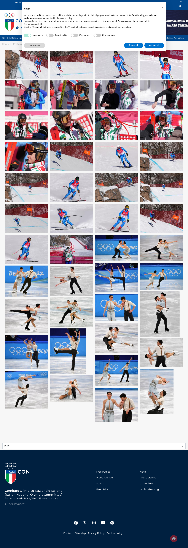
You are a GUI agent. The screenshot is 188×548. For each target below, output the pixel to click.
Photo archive (148, 477)
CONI (5, 38)
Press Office (103, 471)
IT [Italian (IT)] (181, 2)
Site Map (80, 533)
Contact (68, 533)
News (143, 471)
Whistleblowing (149, 489)
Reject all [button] (133, 45)
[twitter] (85, 520)
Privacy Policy (96, 533)
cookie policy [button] (66, 18)
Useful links (147, 483)
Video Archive (104, 477)
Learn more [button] (34, 45)
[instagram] (94, 523)
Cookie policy (115, 533)
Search (100, 483)
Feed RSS (102, 489)
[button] (162, 7)
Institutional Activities (172, 38)
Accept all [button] (154, 45)
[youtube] (103, 523)
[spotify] (112, 523)
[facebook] (16, 26)
